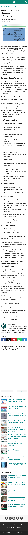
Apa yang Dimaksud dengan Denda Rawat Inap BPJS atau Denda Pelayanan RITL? (16, 443)
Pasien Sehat (13, 532)
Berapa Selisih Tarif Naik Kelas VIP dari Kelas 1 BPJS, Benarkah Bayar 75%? (16, 422)
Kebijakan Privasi (11, 527)
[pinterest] (14, 339)
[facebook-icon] (6, 518)
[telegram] (24, 339)
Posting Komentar (5, 21)
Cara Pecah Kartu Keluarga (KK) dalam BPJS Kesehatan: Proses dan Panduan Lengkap (17, 415)
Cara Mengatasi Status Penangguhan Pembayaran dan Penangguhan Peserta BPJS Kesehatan (17, 457)
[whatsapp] (19, 339)
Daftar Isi (19, 527)
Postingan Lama (22, 391)
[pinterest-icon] (13, 518)
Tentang (11, 525)
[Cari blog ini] (26, 2)
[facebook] (3, 339)
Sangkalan (21, 525)
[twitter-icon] (10, 518)
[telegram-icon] (17, 518)
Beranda (5, 525)
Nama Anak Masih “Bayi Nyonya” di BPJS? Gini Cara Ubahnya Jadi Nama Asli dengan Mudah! (17, 436)
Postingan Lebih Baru (7, 391)
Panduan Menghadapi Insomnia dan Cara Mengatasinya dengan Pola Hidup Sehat (16, 499)
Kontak (16, 525)
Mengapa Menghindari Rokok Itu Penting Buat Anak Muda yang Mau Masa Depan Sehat (17, 506)
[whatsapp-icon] (21, 518)
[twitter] (8, 339)
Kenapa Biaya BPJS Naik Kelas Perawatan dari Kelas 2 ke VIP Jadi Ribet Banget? (16, 429)
